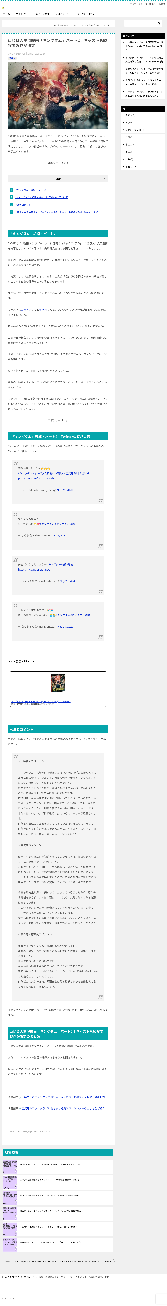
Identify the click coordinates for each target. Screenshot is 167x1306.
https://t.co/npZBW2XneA (34, 569)
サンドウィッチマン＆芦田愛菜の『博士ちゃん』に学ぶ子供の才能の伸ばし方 (144, 46)
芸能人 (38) (130, 166)
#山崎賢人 (58, 473)
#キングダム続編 (42, 473)
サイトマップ (23, 13)
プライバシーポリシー (86, 13)
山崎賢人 (26, 310)
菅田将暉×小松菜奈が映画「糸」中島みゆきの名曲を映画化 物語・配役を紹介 (87, 1261)
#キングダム (25, 473)
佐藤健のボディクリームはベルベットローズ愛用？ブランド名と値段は (51, 1242)
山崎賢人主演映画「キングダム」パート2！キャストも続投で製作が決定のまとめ (56, 212)
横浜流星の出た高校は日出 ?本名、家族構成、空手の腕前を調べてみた (51, 1164)
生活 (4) (129, 151)
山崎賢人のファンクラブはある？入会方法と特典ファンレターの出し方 (63, 1097)
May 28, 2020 (65, 490)
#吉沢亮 (68, 473)
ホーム (6, 13)
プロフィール (62, 13)
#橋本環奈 (79, 473)
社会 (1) (129, 159)
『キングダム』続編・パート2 (30, 190)
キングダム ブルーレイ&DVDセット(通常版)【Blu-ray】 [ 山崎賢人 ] (41, 701)
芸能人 (12, 58)
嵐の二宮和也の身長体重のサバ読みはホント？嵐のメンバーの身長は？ (51, 1195)
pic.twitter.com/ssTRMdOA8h (36, 478)
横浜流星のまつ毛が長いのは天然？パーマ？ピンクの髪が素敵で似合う (51, 1211)
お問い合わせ (42, 13)
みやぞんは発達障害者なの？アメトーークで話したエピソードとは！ (50, 1179)
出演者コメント (23, 204)
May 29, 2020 (58, 535)
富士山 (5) (130, 144)
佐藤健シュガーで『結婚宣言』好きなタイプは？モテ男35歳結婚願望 (31, 1261)
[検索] (143, 23)
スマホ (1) (130, 115)
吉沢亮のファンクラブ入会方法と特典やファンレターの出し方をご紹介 (63, 1108)
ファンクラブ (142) (134, 129)
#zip (87, 473)
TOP (12, 1277)
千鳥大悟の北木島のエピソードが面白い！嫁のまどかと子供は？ (48, 1226)
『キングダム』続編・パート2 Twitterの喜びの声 (41, 197)
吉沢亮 (43, 310)
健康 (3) (129, 137)
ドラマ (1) (130, 122)
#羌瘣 (69, 564)
